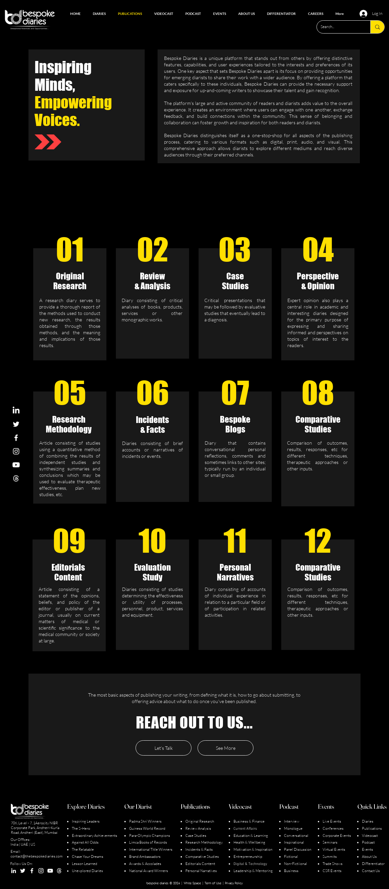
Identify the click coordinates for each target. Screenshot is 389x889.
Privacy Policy (234, 883)
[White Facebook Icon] (16, 437)
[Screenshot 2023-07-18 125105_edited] (16, 478)
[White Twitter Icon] (16, 424)
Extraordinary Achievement (94, 835)
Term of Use (213, 883)
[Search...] (338, 27)
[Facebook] (31, 870)
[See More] (225, 748)
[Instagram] (41, 870)
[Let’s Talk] (163, 748)
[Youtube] (16, 465)
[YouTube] (50, 870)
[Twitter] (22, 870)
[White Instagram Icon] (16, 451)
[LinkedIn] (16, 410)
